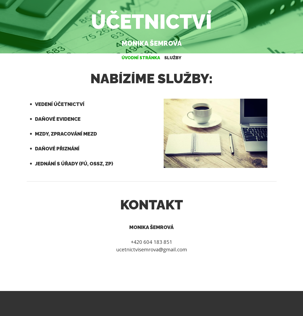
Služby (172, 57)
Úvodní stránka (141, 57)
